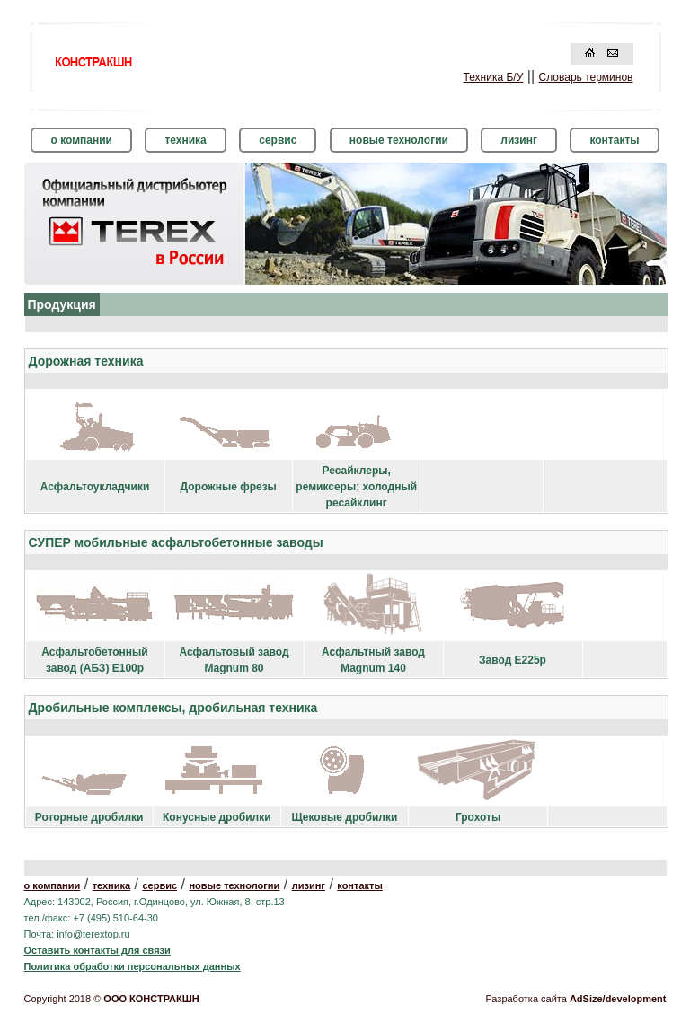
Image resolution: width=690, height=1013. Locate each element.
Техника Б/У (494, 77)
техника (185, 140)
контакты (614, 140)
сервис (277, 140)
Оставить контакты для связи (97, 950)
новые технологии (398, 140)
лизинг (518, 140)
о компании (80, 140)
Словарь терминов (586, 77)
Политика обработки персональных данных (132, 966)
